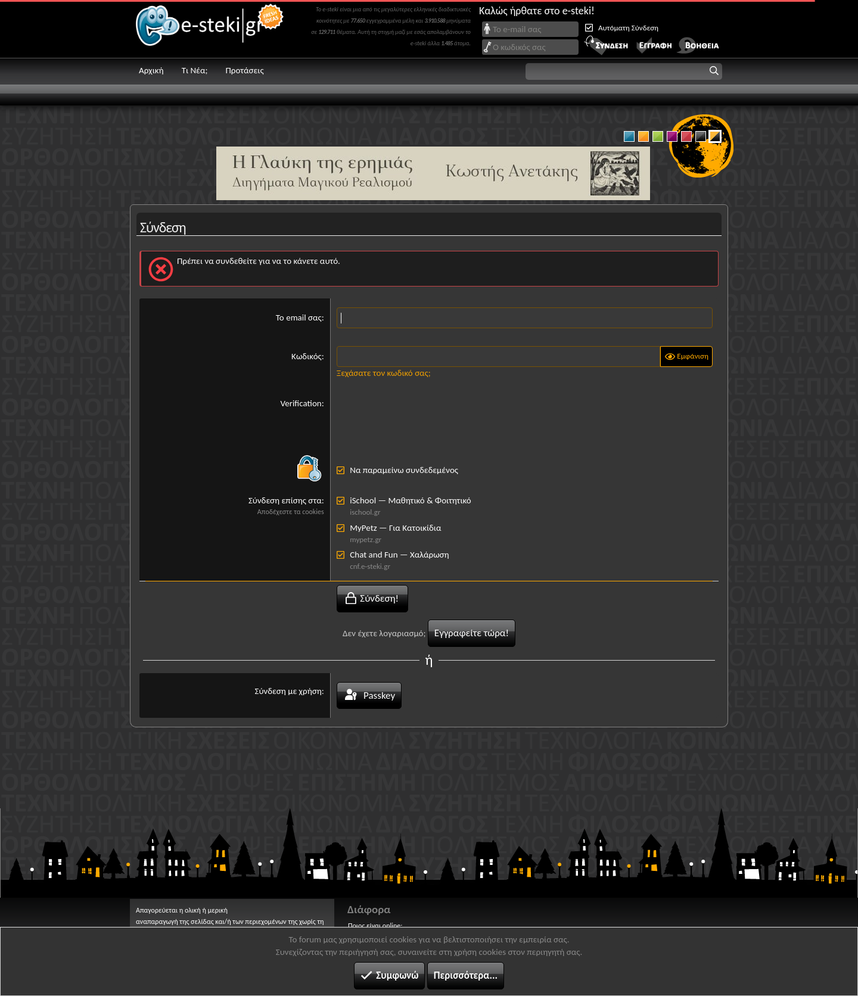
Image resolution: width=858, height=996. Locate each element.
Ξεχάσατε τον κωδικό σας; (384, 373)
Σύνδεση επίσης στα (285, 500)
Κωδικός (306, 356)
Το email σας (299, 317)
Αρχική (151, 70)
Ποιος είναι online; (375, 926)
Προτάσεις (244, 70)
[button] (624, 71)
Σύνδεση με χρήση (288, 691)
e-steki (210, 29)
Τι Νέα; (195, 70)
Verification (300, 403)
